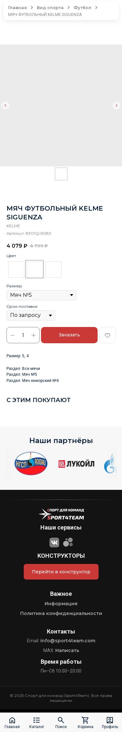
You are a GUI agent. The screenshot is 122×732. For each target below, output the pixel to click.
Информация (61, 604)
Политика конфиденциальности (61, 613)
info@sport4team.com (67, 641)
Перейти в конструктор (61, 572)
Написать (67, 650)
